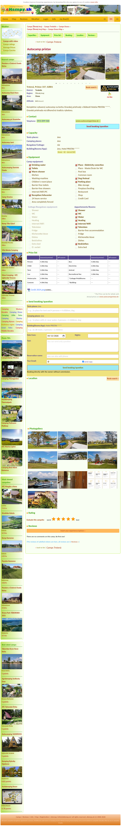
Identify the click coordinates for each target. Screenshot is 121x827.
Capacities (32, 35)
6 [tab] (75, 83)
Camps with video (10, 41)
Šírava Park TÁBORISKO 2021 (11, 614)
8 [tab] (82, 83)
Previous (28, 68)
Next (117, 68)
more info (94, 2)
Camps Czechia (9, 50)
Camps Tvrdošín (50, 26)
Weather (35, 19)
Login (45, 19)
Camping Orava (16, 312)
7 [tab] (78, 83)
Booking (69, 35)
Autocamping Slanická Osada (10, 169)
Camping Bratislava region (12, 323)
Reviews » (75, 542)
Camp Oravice (7, 197)
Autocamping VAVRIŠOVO (12, 734)
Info (54, 19)
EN (111, 19)
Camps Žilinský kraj (34, 26)
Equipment (45, 35)
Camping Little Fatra (12, 315)
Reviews (24, 19)
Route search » (91, 88)
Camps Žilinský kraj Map (36, 29)
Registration (44, 817)
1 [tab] (56, 83)
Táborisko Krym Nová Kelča (10, 650)
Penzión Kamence (9, 561)
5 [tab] (71, 83)
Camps (18, 817)
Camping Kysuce (8, 321)
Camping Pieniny (12, 318)
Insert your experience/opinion (72, 531)
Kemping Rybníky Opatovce (8, 762)
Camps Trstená (54, 41)
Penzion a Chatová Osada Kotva (11, 64)
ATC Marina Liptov (9, 447)
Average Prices (9, 47)
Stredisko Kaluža (8, 513)
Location (80, 35)
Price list (57, 35)
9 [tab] (86, 83)
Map (14, 19)
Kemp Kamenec (8, 538)
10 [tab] (90, 83)
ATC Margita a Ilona (9, 486)
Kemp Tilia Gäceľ (8, 223)
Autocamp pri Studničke (11, 119)
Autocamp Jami (8, 142)
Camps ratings (9, 44)
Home (5, 19)
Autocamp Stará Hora (10, 93)
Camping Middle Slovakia (12, 329)
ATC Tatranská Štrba (9, 707)
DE (117, 19)
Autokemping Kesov (9, 786)
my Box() (64, 19)
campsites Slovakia (98, 821)
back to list (41, 42)
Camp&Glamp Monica (10, 358)
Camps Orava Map (55, 29)
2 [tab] (60, 83)
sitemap (54, 817)
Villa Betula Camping (10, 250)
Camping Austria (55, 821)
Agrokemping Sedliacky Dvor (11, 680)
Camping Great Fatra (12, 326)
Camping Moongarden (10, 379)
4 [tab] (67, 83)
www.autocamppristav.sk (87, 121)
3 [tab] (63, 83)
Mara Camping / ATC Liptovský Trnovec (10, 276)
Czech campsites (8, 821)
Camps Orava (64, 26)
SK (105, 19)
